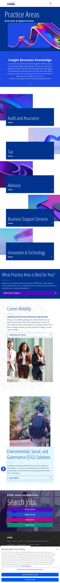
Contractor (30, 525)
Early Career (30, 509)
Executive (30, 520)
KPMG (8, 541)
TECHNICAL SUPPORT (34, 545)
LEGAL (14, 541)
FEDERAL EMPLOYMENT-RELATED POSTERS (37, 541)
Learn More (30, 478)
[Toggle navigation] (50, 3)
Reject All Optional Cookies (30, 574)
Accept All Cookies (30, 579)
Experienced (30, 514)
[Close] (57, 549)
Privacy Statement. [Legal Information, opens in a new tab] (26, 566)
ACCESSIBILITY (10, 545)
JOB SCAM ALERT (21, 545)
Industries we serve (30, 335)
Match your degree (30, 293)
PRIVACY (21, 541)
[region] (30, 564)
